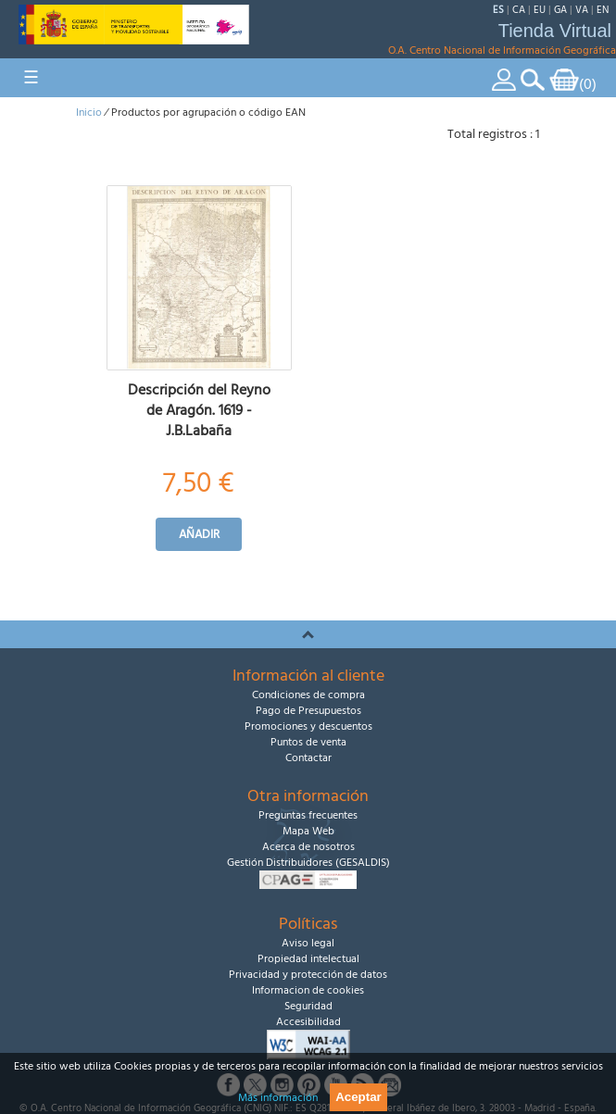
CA (518, 10)
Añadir (199, 534)
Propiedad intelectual (308, 959)
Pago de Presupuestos (308, 711)
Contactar (308, 758)
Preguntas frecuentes (308, 815)
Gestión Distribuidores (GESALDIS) (308, 862)
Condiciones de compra (308, 695)
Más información (278, 1098)
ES (498, 10)
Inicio (89, 112)
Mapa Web (308, 831)
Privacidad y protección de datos (308, 975)
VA (581, 10)
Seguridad (308, 1006)
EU (540, 10)
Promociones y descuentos (308, 726)
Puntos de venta (308, 742)
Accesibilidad (308, 1022)
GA (560, 10)
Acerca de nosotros (308, 847)
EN (603, 10)
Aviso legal (308, 943)
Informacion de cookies (308, 990)
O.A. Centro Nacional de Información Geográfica (502, 50)
